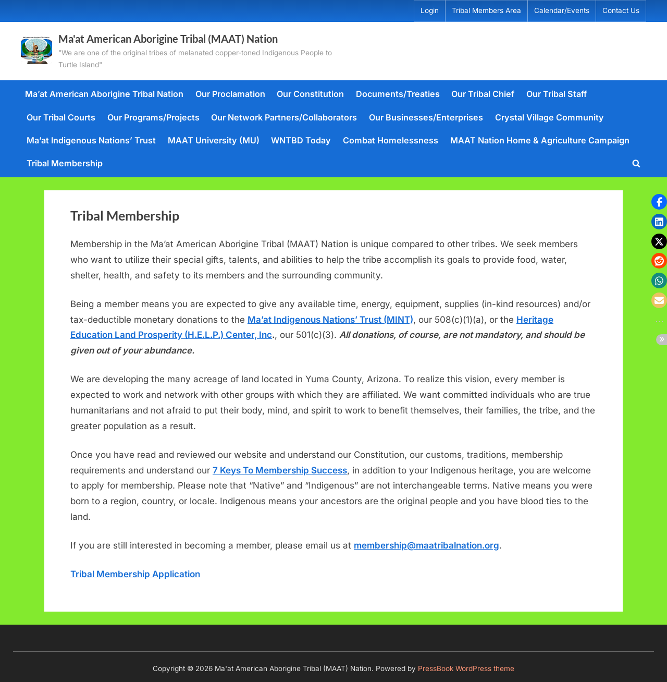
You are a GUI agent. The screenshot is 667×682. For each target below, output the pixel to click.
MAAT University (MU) (214, 140)
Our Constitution (310, 94)
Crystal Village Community (549, 117)
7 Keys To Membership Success (280, 470)
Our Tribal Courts (61, 117)
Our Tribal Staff (556, 94)
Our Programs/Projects (153, 117)
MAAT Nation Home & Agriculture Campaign (539, 140)
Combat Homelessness (390, 140)
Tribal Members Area (486, 10)
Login (430, 10)
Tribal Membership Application (135, 574)
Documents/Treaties (398, 94)
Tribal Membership (65, 163)
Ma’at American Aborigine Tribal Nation (104, 94)
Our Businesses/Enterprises (426, 117)
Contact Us (620, 10)
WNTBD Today (301, 140)
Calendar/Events (561, 10)
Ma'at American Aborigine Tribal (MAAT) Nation (168, 38)
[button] (659, 202)
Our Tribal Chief (482, 94)
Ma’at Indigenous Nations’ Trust (91, 140)
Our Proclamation (230, 94)
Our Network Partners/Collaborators (284, 117)
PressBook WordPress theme (466, 668)
